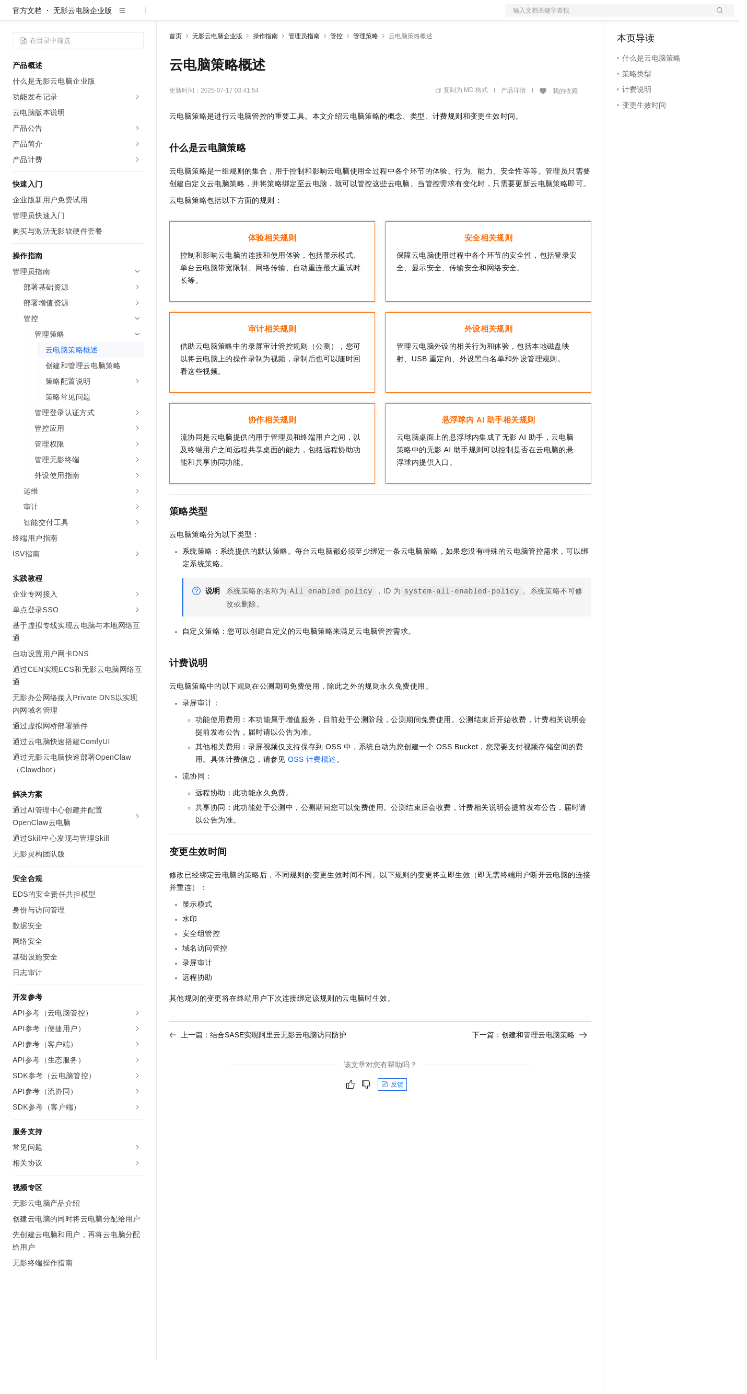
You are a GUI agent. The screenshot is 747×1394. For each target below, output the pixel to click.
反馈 (392, 1118)
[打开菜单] (16, 16)
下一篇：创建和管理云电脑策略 (529, 1068)
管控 (336, 69)
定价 (225, 17)
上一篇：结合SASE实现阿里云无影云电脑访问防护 (257, 1068)
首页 (175, 69)
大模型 (107, 17)
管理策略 (365, 69)
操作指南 (265, 69)
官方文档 (27, 44)
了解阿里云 (344, 17)
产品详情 (513, 124)
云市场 (254, 17)
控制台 (653, 16)
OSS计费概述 (312, 793)
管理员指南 (304, 69)
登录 (716, 16)
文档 (606, 16)
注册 (678, 16)
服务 (308, 17)
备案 (628, 16)
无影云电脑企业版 (82, 44)
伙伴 (283, 17)
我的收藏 (565, 124)
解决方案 (168, 17)
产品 (136, 17)
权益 (200, 17)
